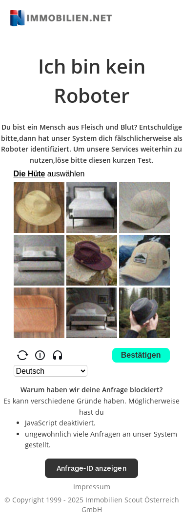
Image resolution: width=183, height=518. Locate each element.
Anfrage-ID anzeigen (91, 468)
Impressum (91, 486)
